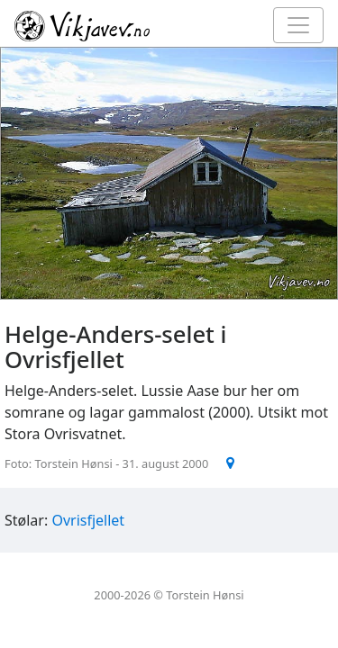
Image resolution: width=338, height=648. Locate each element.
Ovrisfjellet (87, 520)
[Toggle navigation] (298, 25)
